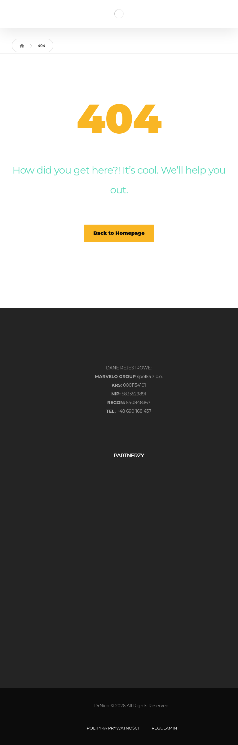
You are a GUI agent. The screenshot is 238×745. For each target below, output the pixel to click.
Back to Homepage (119, 233)
